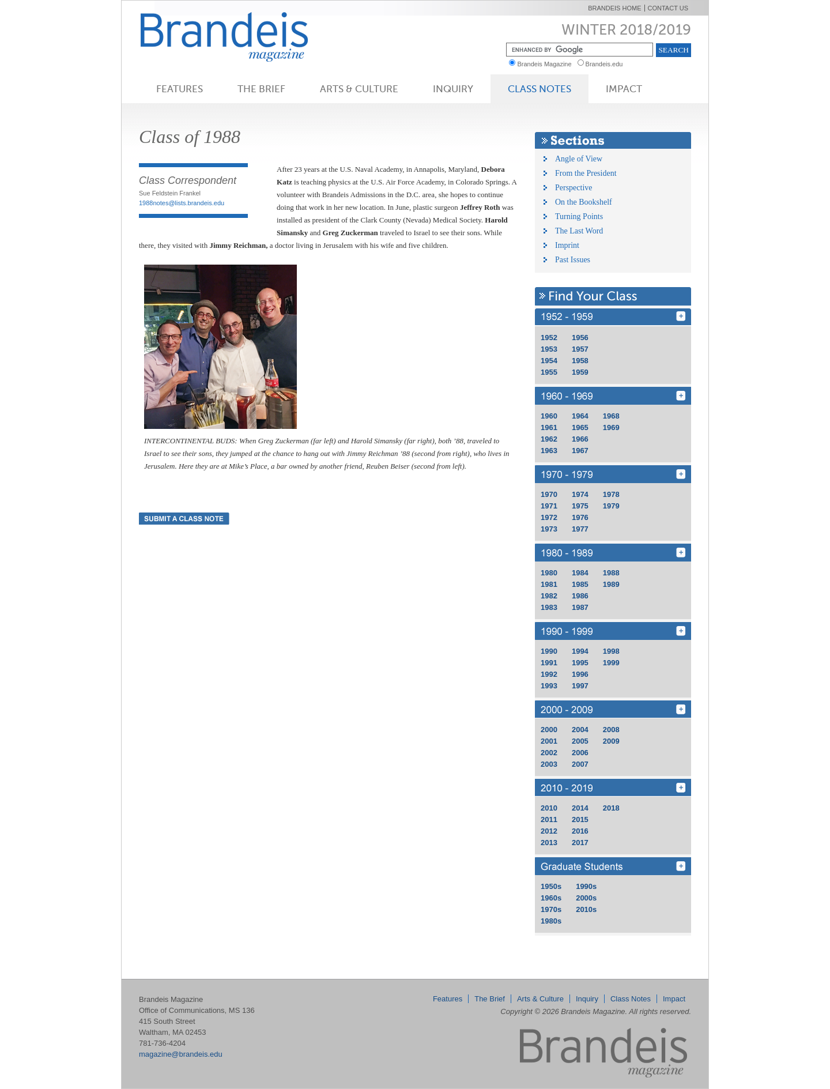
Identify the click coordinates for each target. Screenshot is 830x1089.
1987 (580, 607)
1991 (549, 662)
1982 (549, 595)
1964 (580, 416)
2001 (549, 741)
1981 (549, 584)
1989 (611, 584)
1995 (580, 662)
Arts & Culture (359, 89)
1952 (549, 337)
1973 (549, 529)
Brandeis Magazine (243, 36)
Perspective (574, 187)
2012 (549, 831)
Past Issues (572, 259)
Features (179, 89)
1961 (549, 427)
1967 (580, 450)
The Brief (261, 89)
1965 (580, 427)
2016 (580, 831)
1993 (549, 685)
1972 (549, 517)
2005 (580, 741)
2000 (549, 729)
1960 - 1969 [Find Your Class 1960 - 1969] (613, 396)
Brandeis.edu (607, 64)
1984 (580, 572)
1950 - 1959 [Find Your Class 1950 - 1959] (613, 317)
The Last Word (579, 231)
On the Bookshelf (583, 202)
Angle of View (578, 159)
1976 (580, 517)
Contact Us (668, 8)
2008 (611, 729)
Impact (624, 89)
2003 (549, 764)
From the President (586, 173)
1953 (549, 349)
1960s (551, 898)
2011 (549, 819)
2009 (611, 741)
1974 (580, 494)
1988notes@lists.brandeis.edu (181, 202)
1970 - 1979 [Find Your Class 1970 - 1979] (613, 474)
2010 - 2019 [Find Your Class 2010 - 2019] (613, 788)
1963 (549, 450)
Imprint (567, 245)
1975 (580, 506)
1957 (580, 349)
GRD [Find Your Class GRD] (613, 866)
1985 (580, 584)
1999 (611, 662)
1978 (611, 494)
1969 (611, 427)
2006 (580, 752)
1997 (580, 685)
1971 (549, 506)
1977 (580, 529)
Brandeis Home (614, 8)
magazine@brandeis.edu (180, 1054)
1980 (549, 572)
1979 (611, 506)
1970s (551, 909)
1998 (611, 651)
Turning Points (579, 216)
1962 (549, 439)
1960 (549, 416)
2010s (586, 909)
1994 (580, 651)
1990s (586, 886)
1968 (611, 416)
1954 (549, 360)
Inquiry (453, 89)
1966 (580, 439)
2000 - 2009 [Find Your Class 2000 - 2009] (613, 709)
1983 (549, 607)
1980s (551, 921)
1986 (580, 595)
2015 (580, 819)
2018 (611, 808)
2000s (586, 898)
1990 (549, 651)
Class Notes (539, 89)
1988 (611, 572)
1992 (549, 674)
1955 (549, 372)
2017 (580, 842)
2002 (549, 752)
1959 (580, 372)
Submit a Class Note (184, 519)
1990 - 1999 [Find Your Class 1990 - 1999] (613, 631)
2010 (549, 808)
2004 (580, 729)
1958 (580, 360)
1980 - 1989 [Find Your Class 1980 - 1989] (613, 553)
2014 (580, 808)
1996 (580, 674)
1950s (551, 886)
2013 (549, 842)
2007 (580, 764)
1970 (549, 494)
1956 (580, 337)
